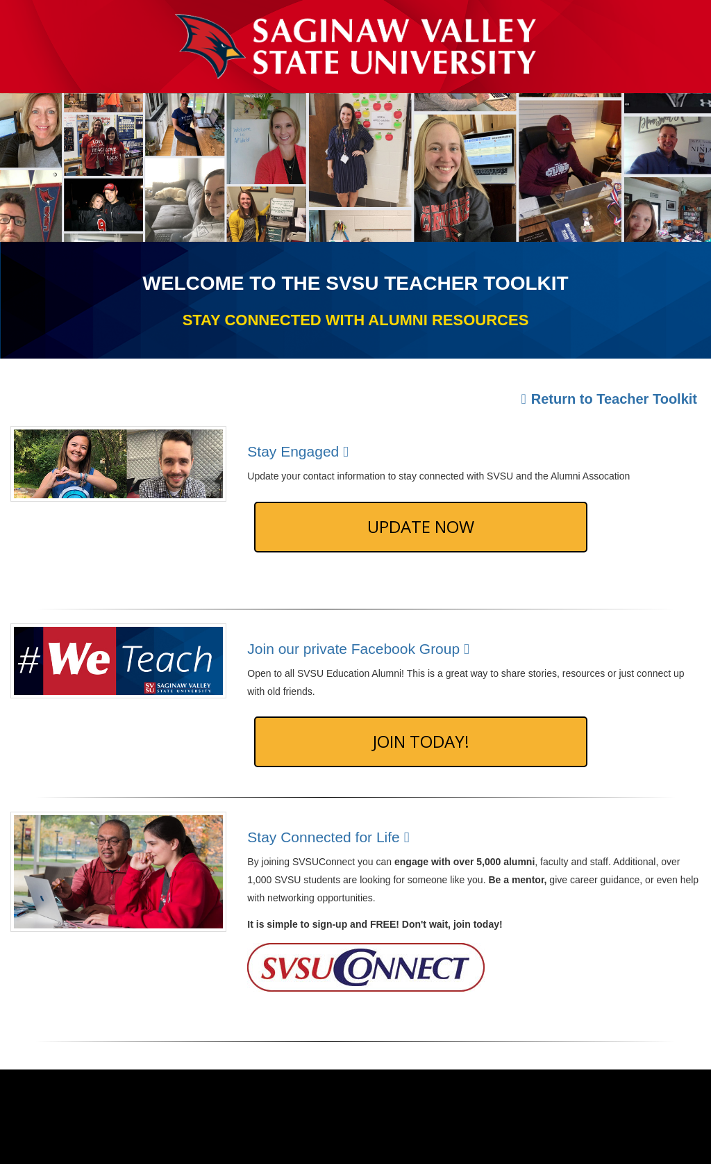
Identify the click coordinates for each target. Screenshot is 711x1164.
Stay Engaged (300, 451)
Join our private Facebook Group (360, 649)
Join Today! (421, 741)
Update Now (420, 526)
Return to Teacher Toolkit (609, 399)
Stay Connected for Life (330, 837)
